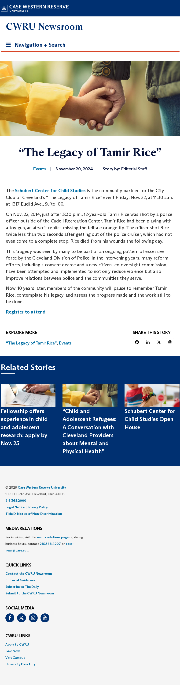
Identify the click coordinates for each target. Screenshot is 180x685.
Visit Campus (15, 657)
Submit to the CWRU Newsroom (29, 593)
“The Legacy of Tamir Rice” (31, 343)
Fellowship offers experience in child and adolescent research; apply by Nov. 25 (24, 427)
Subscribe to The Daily (22, 587)
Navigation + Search (34, 45)
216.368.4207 (50, 544)
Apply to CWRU (17, 644)
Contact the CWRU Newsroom (28, 573)
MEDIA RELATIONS (23, 528)
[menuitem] (90, 573)
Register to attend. (26, 312)
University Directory (20, 664)
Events (65, 343)
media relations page (53, 537)
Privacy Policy (37, 507)
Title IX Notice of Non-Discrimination (33, 514)
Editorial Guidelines (20, 580)
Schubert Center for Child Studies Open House (150, 419)
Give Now (12, 651)
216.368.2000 (15, 500)
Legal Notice (15, 507)
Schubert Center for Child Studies (50, 190)
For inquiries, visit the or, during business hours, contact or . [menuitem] (44, 543)
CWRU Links (17, 636)
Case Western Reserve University (42, 487)
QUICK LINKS (18, 565)
